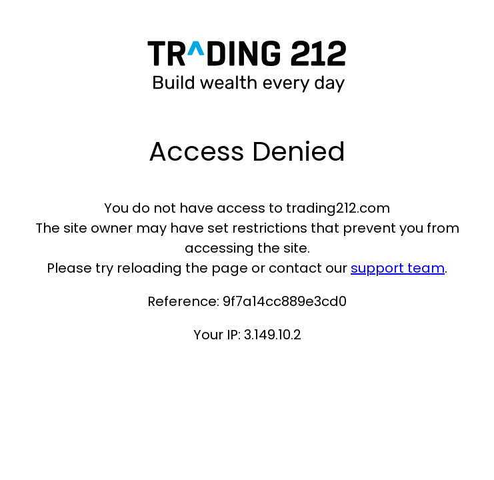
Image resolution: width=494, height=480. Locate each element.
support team (398, 268)
